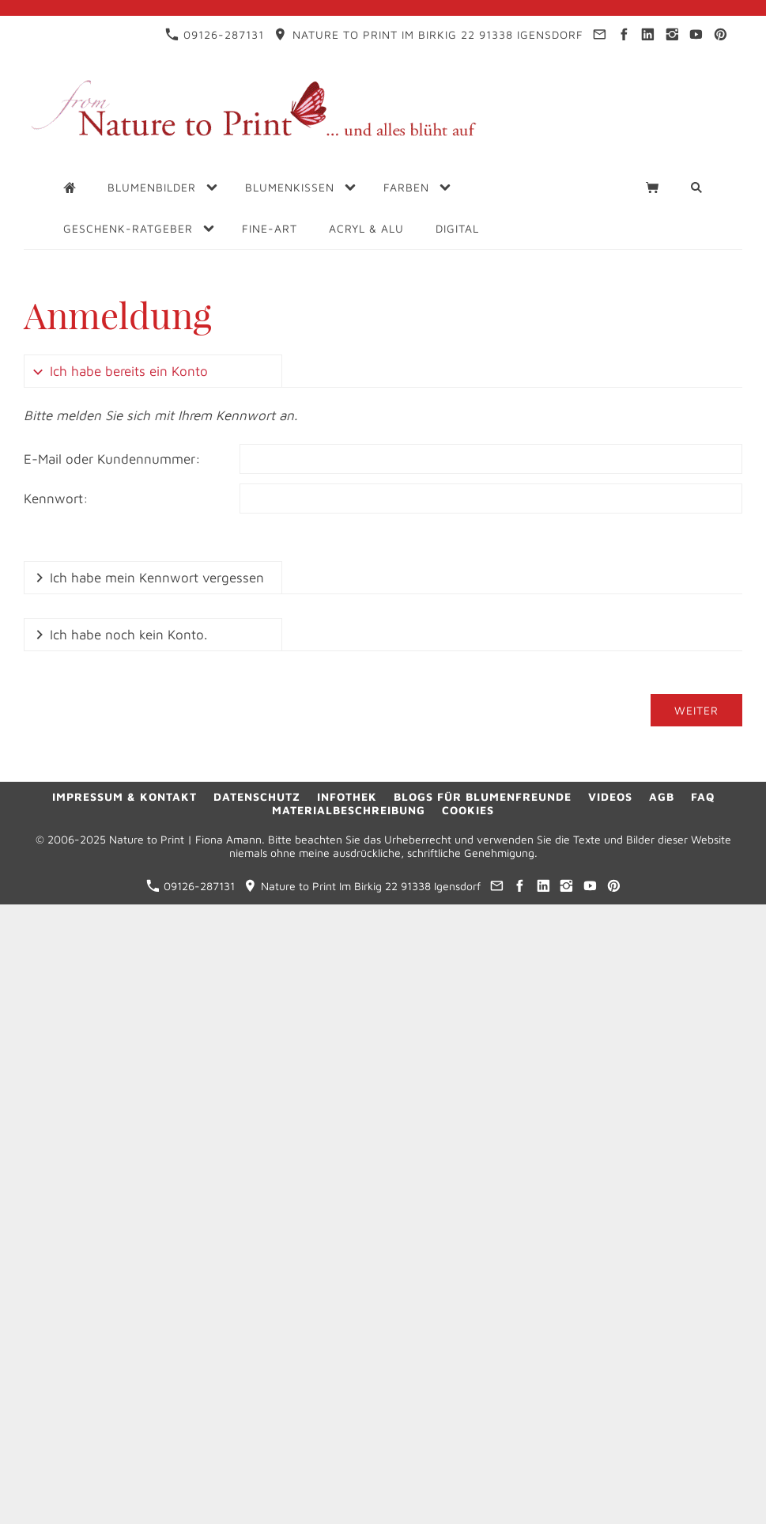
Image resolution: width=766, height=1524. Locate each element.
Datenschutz (256, 796)
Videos (610, 796)
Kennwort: (56, 498)
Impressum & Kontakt (124, 796)
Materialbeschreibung (348, 810)
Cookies (468, 810)
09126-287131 (214, 34)
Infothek (347, 796)
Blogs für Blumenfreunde (483, 796)
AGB (661, 796)
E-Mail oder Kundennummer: (112, 459)
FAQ (703, 796)
